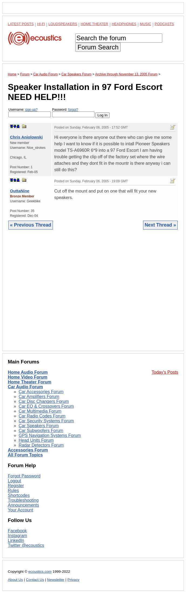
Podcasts (164, 24)
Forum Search (98, 47)
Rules (13, 490)
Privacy (73, 580)
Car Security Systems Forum (46, 421)
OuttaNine (19, 190)
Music (145, 24)
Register (16, 485)
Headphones (124, 24)
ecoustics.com (40, 572)
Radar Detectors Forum (41, 445)
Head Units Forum (36, 440)
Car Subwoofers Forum (41, 430)
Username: (29, 112)
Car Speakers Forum (39, 425)
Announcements (23, 505)
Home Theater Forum (29, 382)
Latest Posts (21, 24)
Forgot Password (24, 476)
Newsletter (55, 580)
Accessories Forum (28, 450)
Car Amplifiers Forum (39, 396)
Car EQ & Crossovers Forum (46, 406)
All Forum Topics (25, 455)
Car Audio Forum (25, 387)
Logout (14, 481)
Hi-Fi (41, 24)
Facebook (17, 530)
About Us (15, 580)
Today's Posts (165, 372)
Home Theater (94, 24)
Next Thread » (160, 225)
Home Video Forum (27, 377)
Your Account (20, 510)
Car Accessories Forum (41, 391)
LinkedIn (16, 540)
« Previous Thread (30, 225)
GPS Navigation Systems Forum (50, 435)
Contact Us (35, 580)
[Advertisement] (93, 294)
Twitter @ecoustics (26, 545)
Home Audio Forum (28, 372)
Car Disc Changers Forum (44, 401)
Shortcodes (19, 495)
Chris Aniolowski (26, 137)
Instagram (17, 535)
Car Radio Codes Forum (42, 416)
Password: (73, 112)
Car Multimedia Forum (40, 411)
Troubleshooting (23, 500)
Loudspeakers (63, 24)
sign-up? (31, 110)
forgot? (73, 110)
